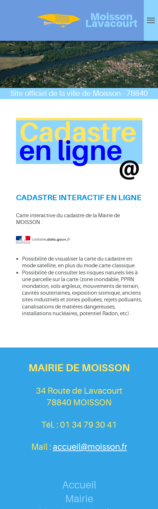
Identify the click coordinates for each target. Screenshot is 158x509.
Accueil (79, 485)
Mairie (79, 499)
